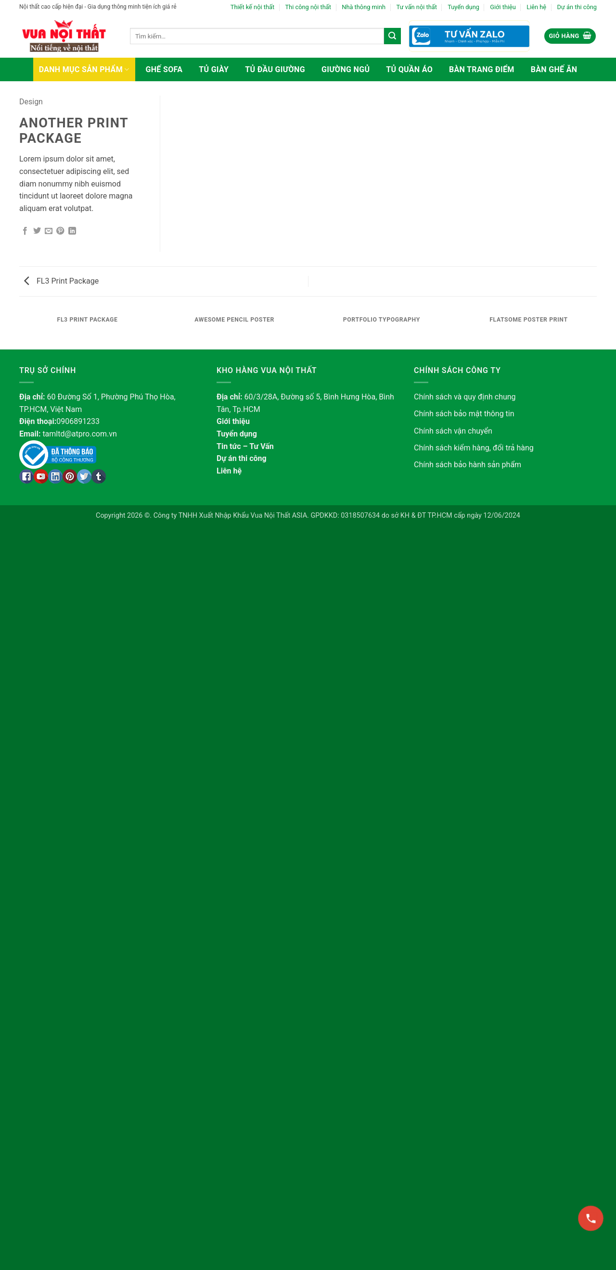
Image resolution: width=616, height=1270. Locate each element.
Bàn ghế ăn (554, 69)
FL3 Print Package (61, 281)
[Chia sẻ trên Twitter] (37, 231)
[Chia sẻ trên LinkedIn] (72, 231)
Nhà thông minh (363, 7)
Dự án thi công (577, 7)
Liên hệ (536, 7)
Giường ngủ (345, 69)
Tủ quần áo (409, 69)
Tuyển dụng (463, 7)
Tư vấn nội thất (416, 7)
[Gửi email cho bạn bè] (48, 231)
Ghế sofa (164, 69)
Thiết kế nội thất (252, 7)
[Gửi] (392, 36)
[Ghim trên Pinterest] (60, 231)
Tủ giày (214, 69)
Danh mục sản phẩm (84, 69)
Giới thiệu (503, 7)
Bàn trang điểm (481, 69)
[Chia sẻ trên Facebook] (25, 231)
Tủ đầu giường (275, 69)
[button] (570, 36)
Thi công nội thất (308, 7)
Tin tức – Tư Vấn (245, 446)
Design (31, 101)
